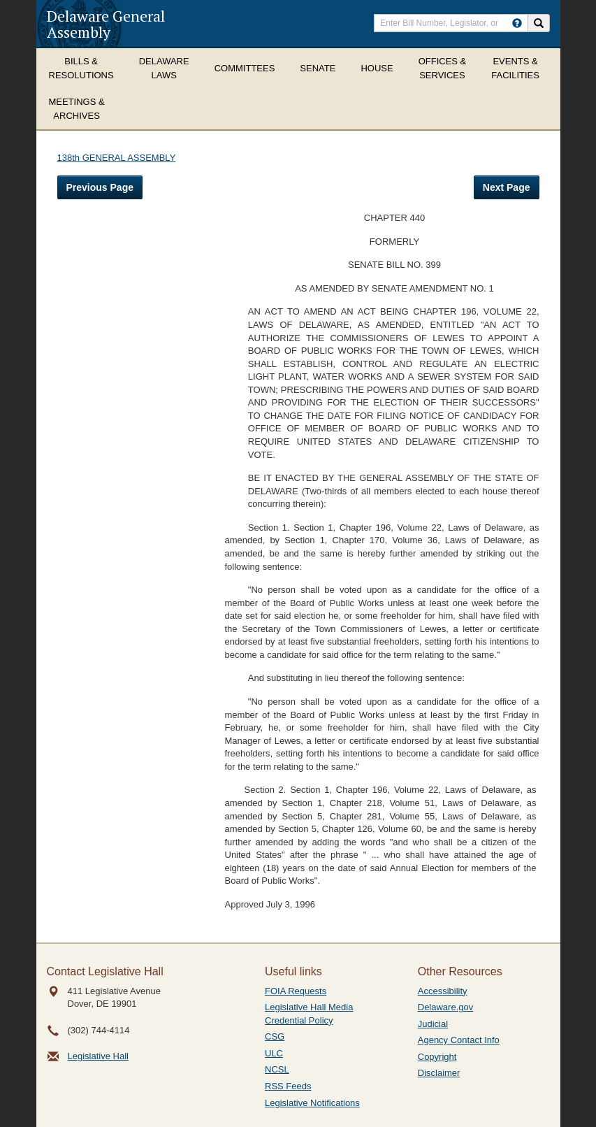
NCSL (277, 1069)
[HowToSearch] (517, 23)
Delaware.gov (446, 1007)
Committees (245, 68)
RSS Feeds (288, 1086)
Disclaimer (439, 1073)
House (377, 68)
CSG (274, 1036)
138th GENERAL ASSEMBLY (116, 157)
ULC (274, 1053)
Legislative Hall (98, 1056)
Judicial (433, 1024)
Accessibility (442, 991)
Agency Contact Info (459, 1040)
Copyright (437, 1056)
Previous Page (100, 187)
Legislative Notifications (312, 1103)
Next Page (506, 187)
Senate (317, 68)
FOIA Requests (295, 991)
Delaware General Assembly (106, 24)
